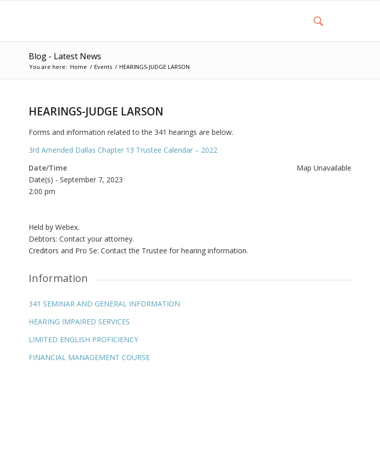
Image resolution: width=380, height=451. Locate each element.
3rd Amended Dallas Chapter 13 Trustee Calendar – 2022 (123, 150)
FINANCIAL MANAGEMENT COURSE (89, 357)
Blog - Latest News (65, 56)
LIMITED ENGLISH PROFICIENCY (83, 339)
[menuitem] (313, 21)
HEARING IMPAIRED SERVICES (79, 321)
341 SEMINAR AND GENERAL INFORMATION (104, 303)
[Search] (313, 21)
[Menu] (337, 21)
